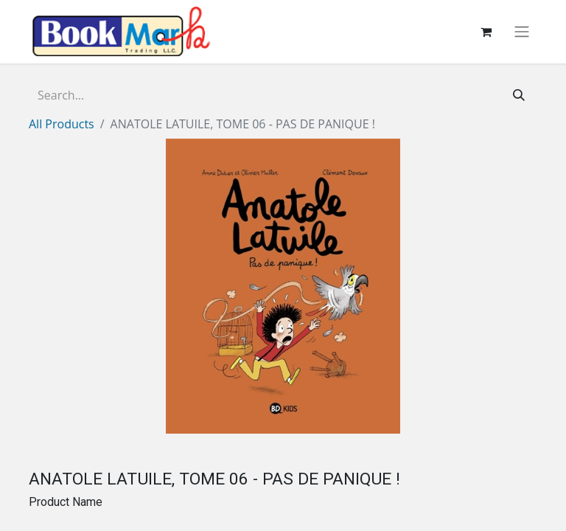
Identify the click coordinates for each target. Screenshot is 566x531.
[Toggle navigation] (521, 32)
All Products (61, 124)
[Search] (518, 95)
